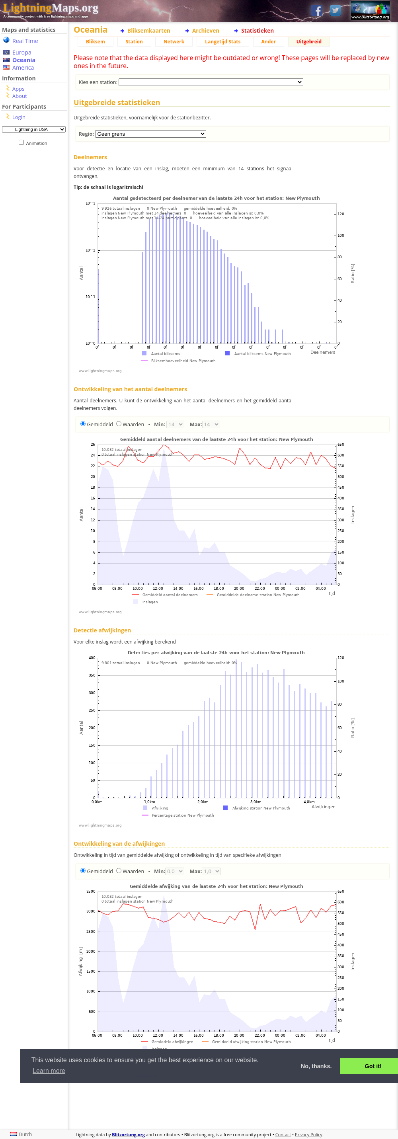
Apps (18, 88)
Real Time (25, 41)
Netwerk (174, 41)
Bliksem (95, 41)
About (19, 95)
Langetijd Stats (222, 41)
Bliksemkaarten (148, 30)
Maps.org (50, 7)
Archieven (205, 30)
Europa (21, 52)
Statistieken (257, 30)
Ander (268, 41)
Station (134, 41)
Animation (38, 143)
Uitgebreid (309, 41)
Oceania (23, 60)
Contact (283, 1134)
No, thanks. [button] (316, 1066)
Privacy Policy (308, 1134)
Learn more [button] (49, 1070)
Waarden (133, 424)
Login (18, 117)
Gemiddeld (100, 424)
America (23, 67)
